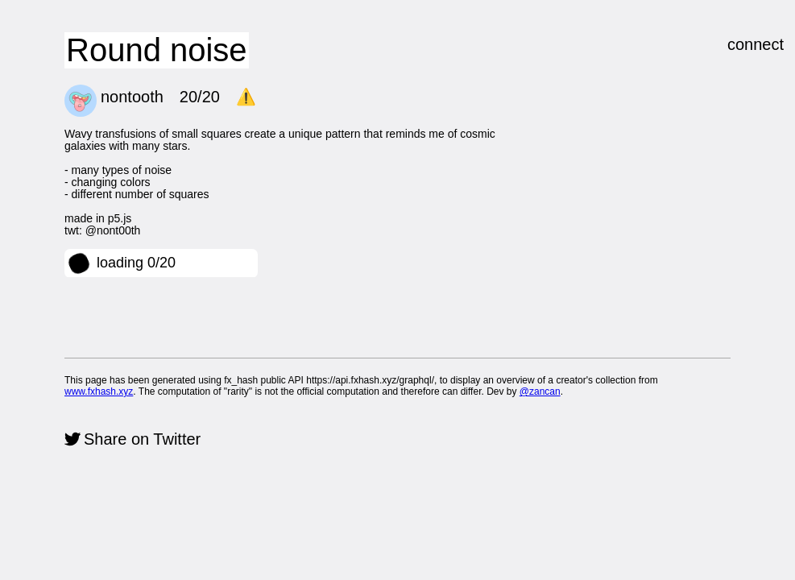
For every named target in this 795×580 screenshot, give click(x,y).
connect (755, 44)
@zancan (540, 391)
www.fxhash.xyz (98, 391)
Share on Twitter (142, 439)
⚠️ (246, 97)
